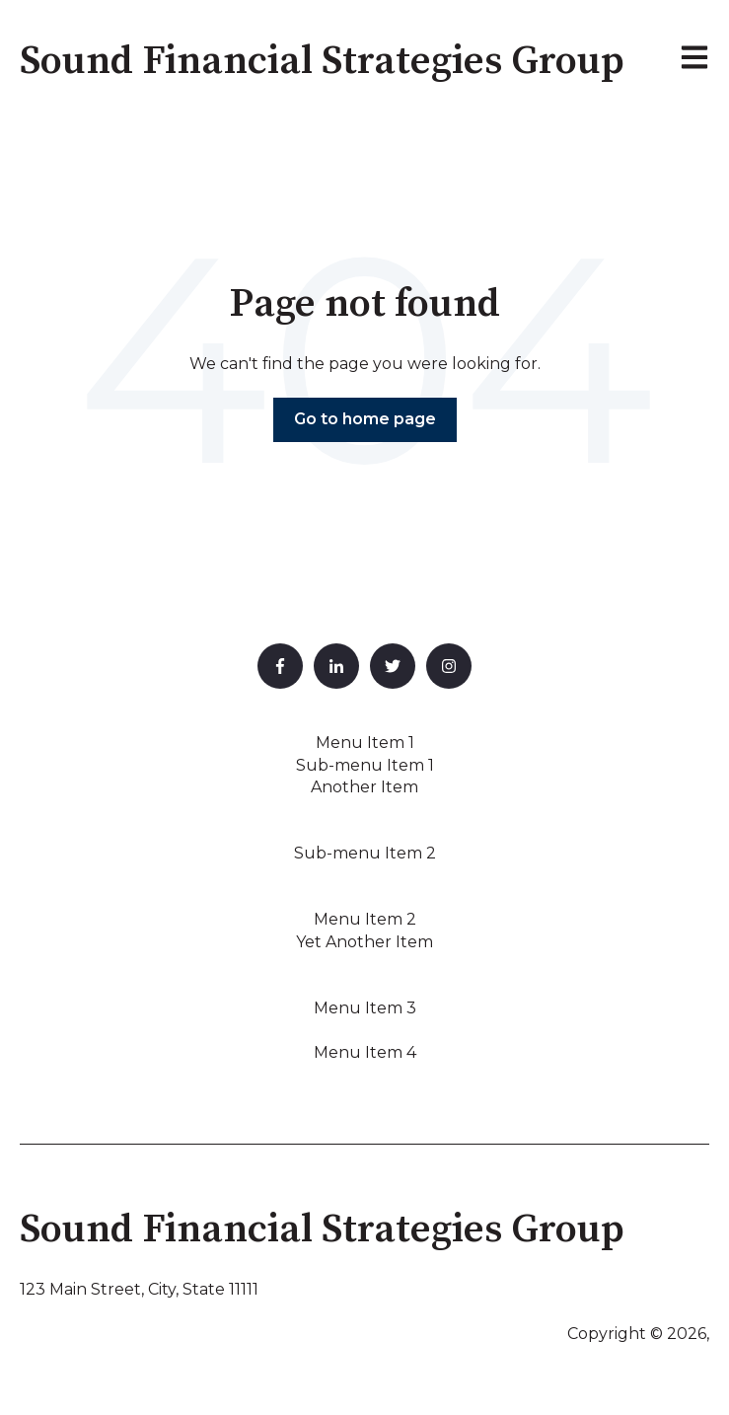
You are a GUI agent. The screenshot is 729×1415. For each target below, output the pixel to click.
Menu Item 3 (365, 1008)
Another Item (364, 787)
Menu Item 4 (365, 1052)
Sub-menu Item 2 (365, 853)
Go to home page (365, 419)
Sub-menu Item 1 (365, 765)
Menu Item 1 (365, 742)
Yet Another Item (364, 941)
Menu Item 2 (365, 919)
